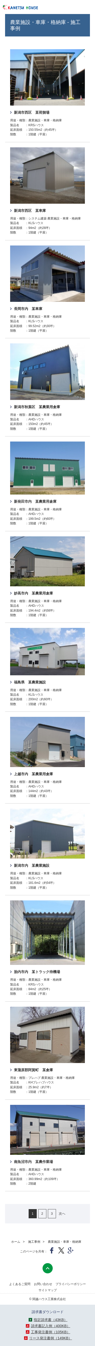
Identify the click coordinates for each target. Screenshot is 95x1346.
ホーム (15, 1242)
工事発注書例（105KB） (50, 1332)
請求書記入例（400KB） (50, 1326)
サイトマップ (48, 1290)
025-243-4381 (64, 7)
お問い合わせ (43, 1284)
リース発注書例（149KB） (50, 1338)
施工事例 (34, 1242)
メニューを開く (81, 7)
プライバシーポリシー (70, 1284)
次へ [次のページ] (62, 1213)
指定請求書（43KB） (50, 1320)
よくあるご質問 (19, 1284)
